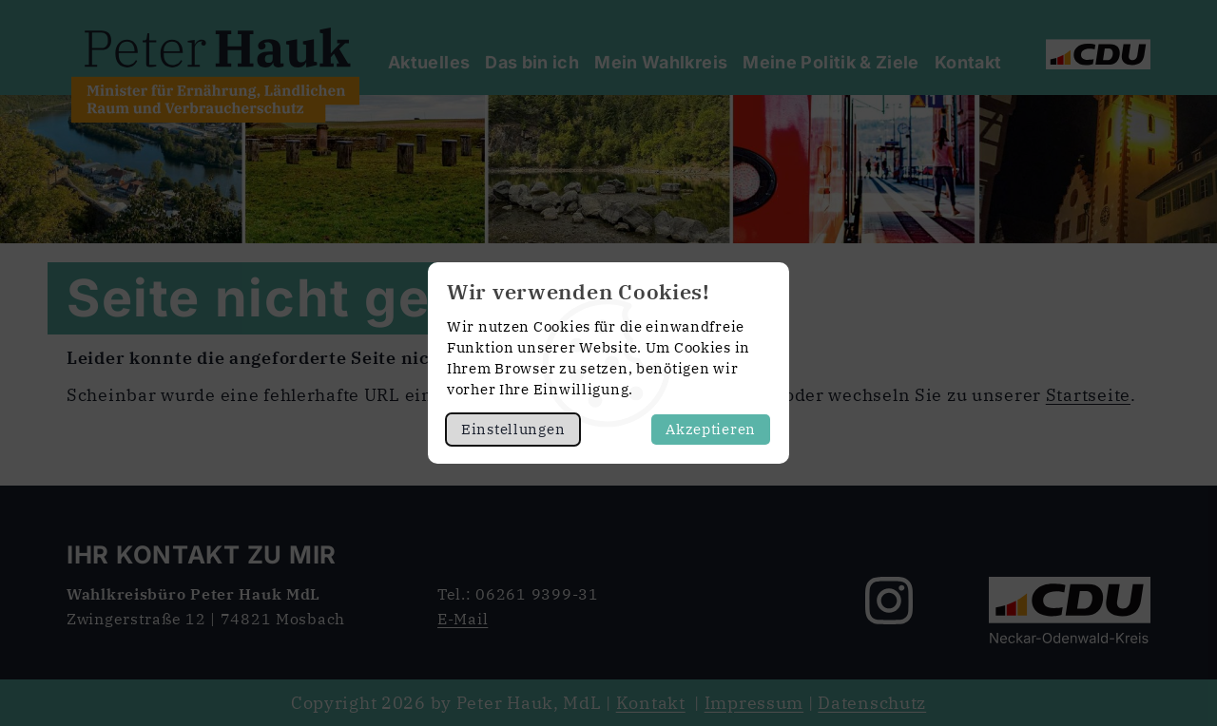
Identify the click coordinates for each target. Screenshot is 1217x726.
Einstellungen (513, 429)
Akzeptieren (711, 429)
